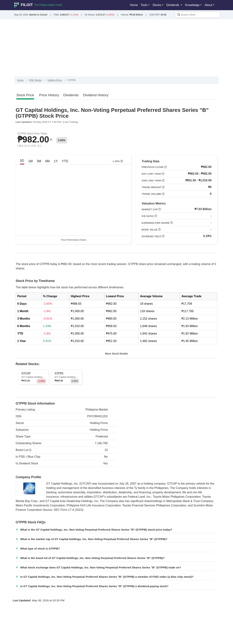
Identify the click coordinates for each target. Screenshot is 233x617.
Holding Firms (55, 80)
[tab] (25, 95)
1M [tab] (30, 162)
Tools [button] (144, 5)
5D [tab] (22, 162)
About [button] (208, 5)
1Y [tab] (56, 162)
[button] (51, 140)
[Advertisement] (116, 49)
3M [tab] (39, 162)
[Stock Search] (197, 15)
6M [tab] (47, 162)
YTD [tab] (65, 162)
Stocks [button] (157, 5)
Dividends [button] (173, 5)
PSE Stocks (35, 80)
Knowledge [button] (192, 5)
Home (134, 5)
